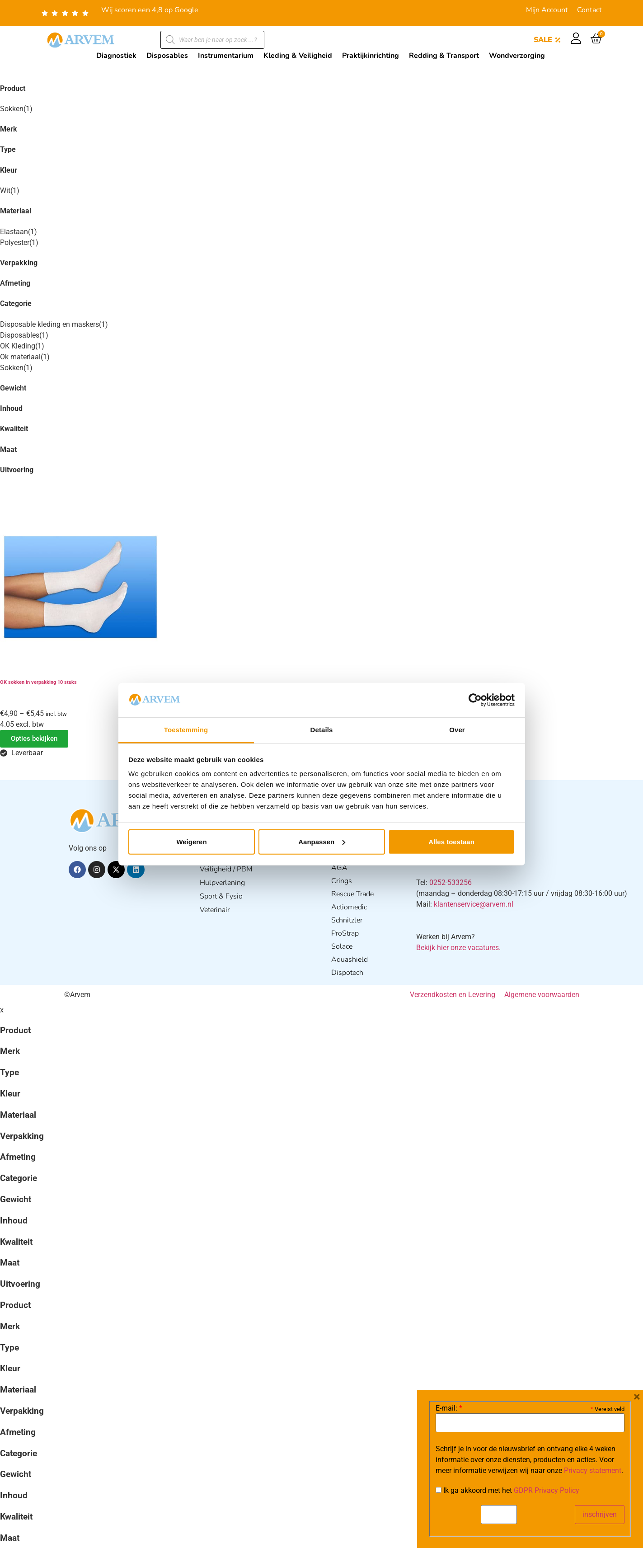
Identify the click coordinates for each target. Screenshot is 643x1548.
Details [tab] (321, 730)
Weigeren (191, 842)
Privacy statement (592, 1470)
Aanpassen (321, 842)
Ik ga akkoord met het (507, 1490)
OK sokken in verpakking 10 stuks (38, 682)
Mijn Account (547, 10)
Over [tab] (457, 730)
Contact (589, 10)
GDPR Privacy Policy (546, 1490)
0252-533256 (450, 882)
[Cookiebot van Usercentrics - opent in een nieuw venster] (475, 700)
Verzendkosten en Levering (452, 994)
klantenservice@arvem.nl (473, 904)
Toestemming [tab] (186, 730)
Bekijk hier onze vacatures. (458, 947)
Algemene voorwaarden (541, 994)
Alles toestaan (451, 842)
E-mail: (449, 1408)
